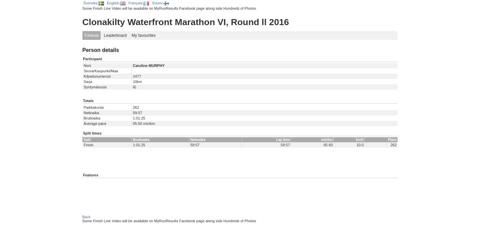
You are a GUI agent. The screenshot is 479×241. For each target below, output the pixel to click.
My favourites (144, 35)
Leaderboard (115, 35)
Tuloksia (91, 35)
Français (138, 3)
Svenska (93, 3)
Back (86, 217)
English (116, 3)
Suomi (160, 3)
